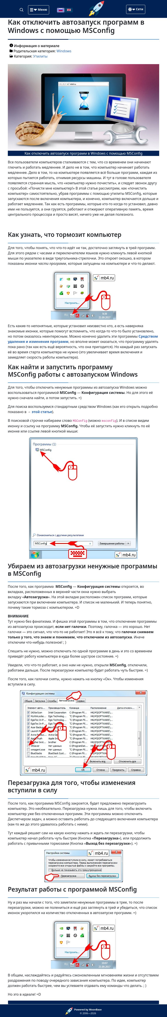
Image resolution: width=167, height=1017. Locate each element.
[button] (38, 9)
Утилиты (40, 56)
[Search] (22, 9)
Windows (64, 51)
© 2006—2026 (88, 1011)
